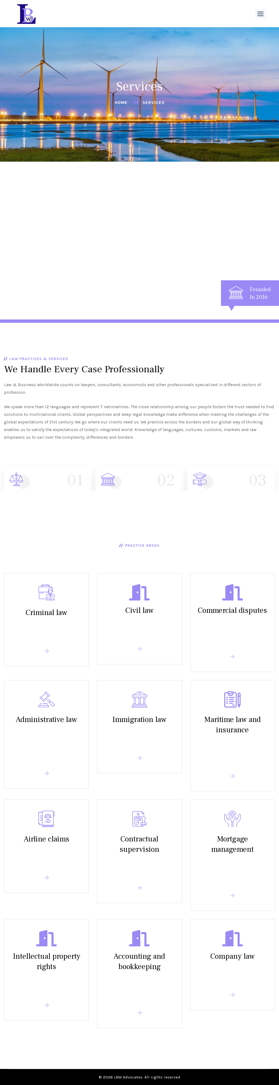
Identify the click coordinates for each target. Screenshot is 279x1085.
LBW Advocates (128, 1077)
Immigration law (139, 719)
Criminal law (46, 612)
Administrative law (46, 719)
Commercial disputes (232, 610)
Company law (232, 956)
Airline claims (46, 839)
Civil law (139, 610)
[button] (260, 14)
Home (121, 102)
